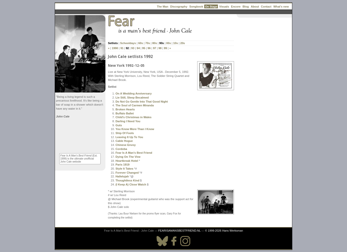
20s (182, 43)
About (255, 6)
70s (147, 43)
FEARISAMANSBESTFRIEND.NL (179, 230)
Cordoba (121, 148)
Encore (236, 6)
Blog (246, 6)
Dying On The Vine (127, 156)
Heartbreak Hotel (126, 160)
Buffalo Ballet (124, 113)
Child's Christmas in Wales (133, 117)
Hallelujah (122, 176)
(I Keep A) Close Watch (130, 184)
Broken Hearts (125, 109)
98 (159, 48)
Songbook (196, 6)
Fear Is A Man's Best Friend (133, 152)
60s (140, 43)
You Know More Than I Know (134, 129)
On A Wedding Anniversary (133, 93)
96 (149, 48)
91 (121, 48)
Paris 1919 (122, 164)
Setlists (113, 43)
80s (154, 43)
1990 (115, 48)
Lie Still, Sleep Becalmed (132, 97)
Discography (178, 6)
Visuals (224, 6)
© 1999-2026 (213, 230)
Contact (266, 6)
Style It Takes (124, 168)
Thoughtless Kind (127, 180)
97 (154, 48)
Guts (118, 125)
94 (138, 48)
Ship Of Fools (124, 133)
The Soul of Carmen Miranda (134, 105)
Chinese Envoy (125, 144)
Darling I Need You (127, 121)
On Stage (211, 6)
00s (168, 43)
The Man (162, 6)
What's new (281, 6)
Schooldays (128, 43)
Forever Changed (127, 172)
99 (165, 48)
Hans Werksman (232, 230)
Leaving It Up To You (129, 137)
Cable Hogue (124, 140)
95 (143, 48)
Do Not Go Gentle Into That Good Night (141, 101)
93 (132, 48)
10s (175, 43)
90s (161, 43)
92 (127, 48)
